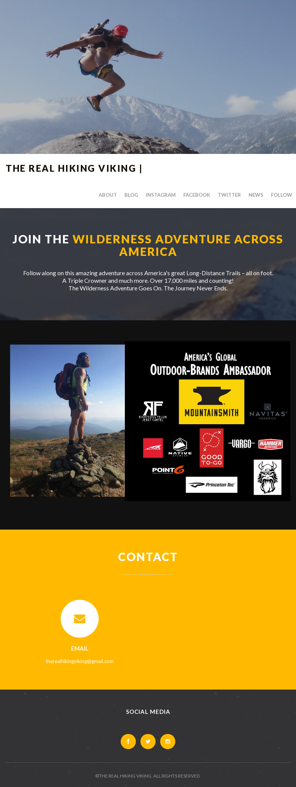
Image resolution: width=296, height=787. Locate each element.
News (256, 195)
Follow (281, 195)
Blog (131, 195)
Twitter (229, 195)
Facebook (196, 195)
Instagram (161, 195)
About (108, 195)
